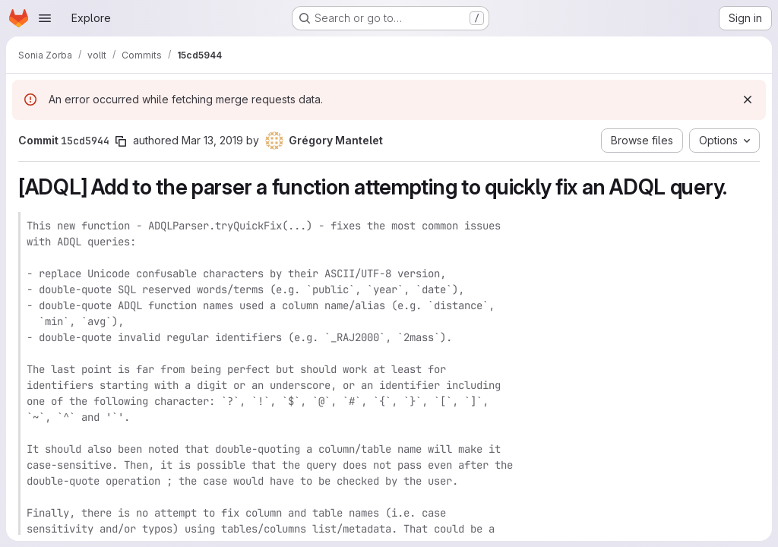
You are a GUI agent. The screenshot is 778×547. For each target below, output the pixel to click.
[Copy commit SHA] (121, 141)
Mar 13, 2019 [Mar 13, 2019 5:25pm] (212, 140)
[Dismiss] (747, 99)
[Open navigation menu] (45, 18)
